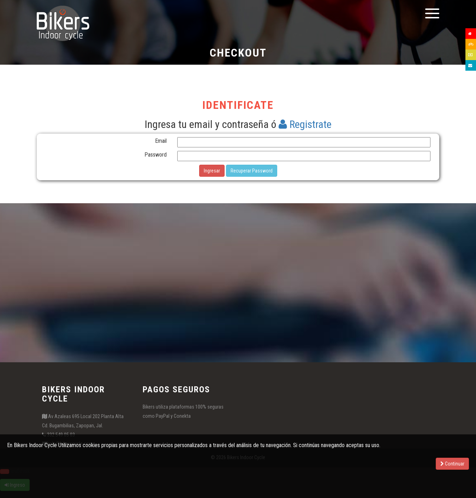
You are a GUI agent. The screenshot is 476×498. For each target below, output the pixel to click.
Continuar (452, 464)
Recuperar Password (252, 171)
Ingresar (212, 171)
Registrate (305, 124)
